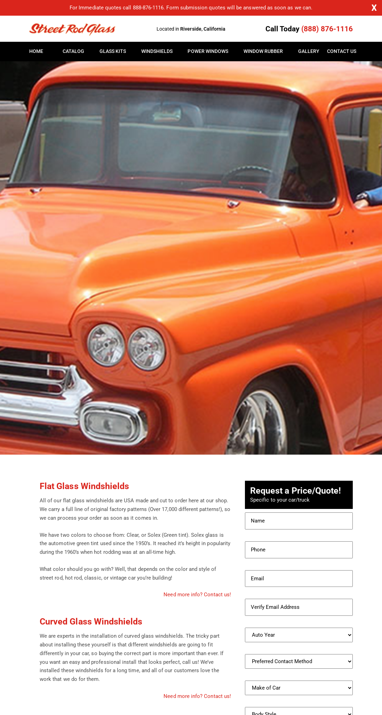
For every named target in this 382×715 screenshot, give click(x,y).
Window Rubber (263, 51)
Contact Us (340, 51)
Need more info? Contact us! (197, 594)
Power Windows (208, 51)
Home (36, 51)
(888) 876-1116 (327, 29)
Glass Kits (113, 51)
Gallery (308, 51)
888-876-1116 (148, 8)
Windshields (157, 51)
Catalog (73, 51)
